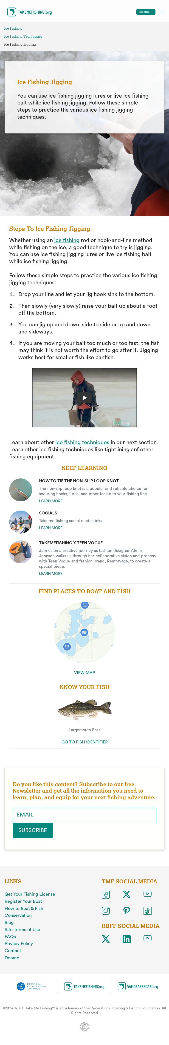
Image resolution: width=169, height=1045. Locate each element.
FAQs (10, 936)
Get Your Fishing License (30, 894)
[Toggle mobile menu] (161, 11)
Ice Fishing (13, 28)
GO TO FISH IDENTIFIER (85, 742)
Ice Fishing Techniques (23, 36)
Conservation (18, 915)
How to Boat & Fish (24, 908)
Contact (13, 950)
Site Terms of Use (22, 929)
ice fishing (66, 240)
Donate (12, 957)
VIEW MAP (84, 673)
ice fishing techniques (82, 442)
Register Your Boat (23, 901)
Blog (9, 922)
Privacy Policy (19, 943)
